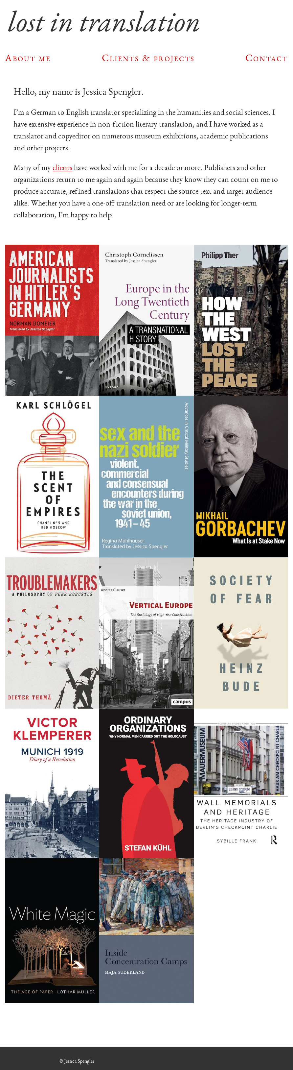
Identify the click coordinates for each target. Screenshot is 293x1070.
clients (62, 167)
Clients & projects (148, 57)
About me (28, 57)
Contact (266, 57)
